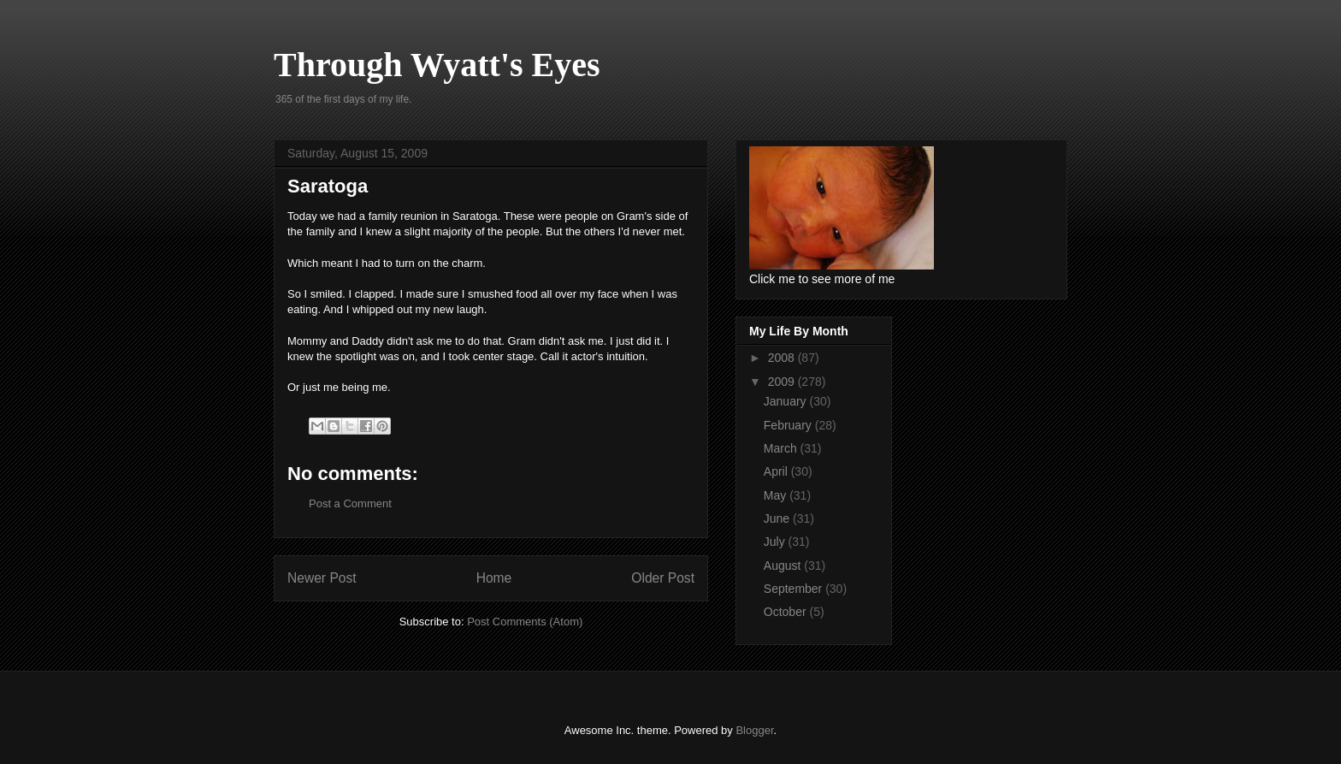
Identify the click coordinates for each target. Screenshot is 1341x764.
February (789, 425)
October (787, 612)
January (787, 401)
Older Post (662, 578)
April (777, 471)
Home (494, 578)
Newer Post (322, 578)
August (784, 565)
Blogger (754, 730)
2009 (783, 381)
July (776, 541)
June (778, 518)
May (776, 495)
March (782, 448)
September (794, 588)
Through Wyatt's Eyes (437, 64)
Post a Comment (350, 503)
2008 (783, 357)
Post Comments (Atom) (524, 621)
